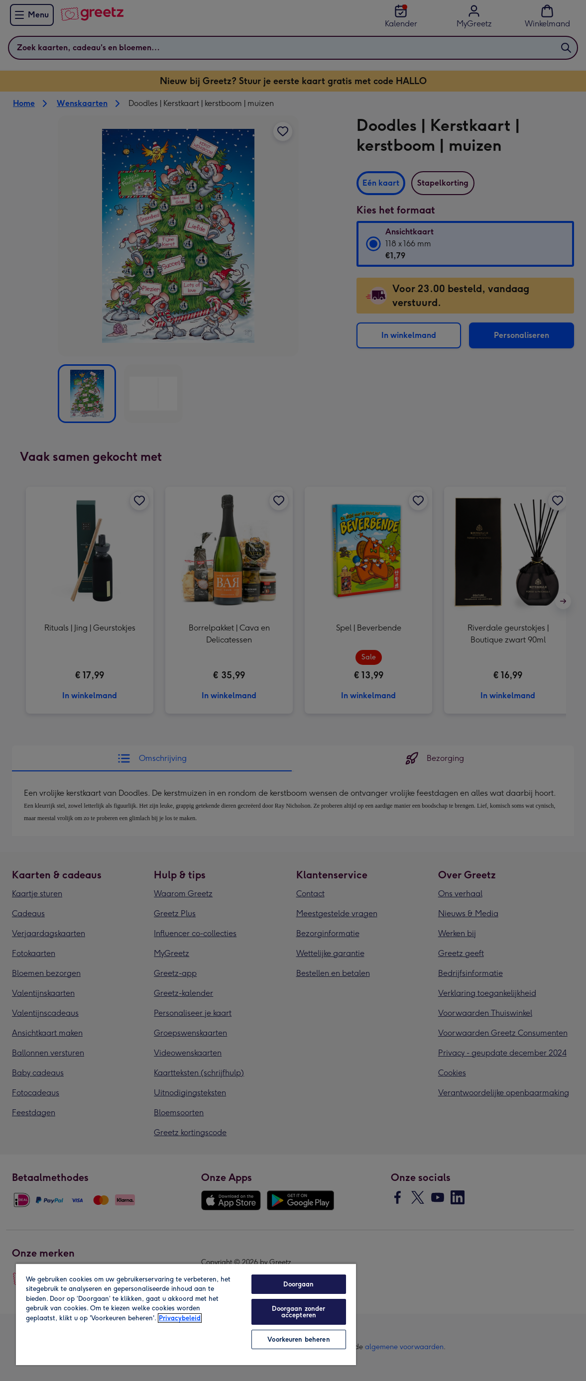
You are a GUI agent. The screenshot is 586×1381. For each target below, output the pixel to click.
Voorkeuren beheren (298, 1339)
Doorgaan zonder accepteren (298, 1312)
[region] (186, 1314)
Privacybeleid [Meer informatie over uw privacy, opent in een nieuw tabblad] (180, 1318)
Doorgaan (298, 1284)
